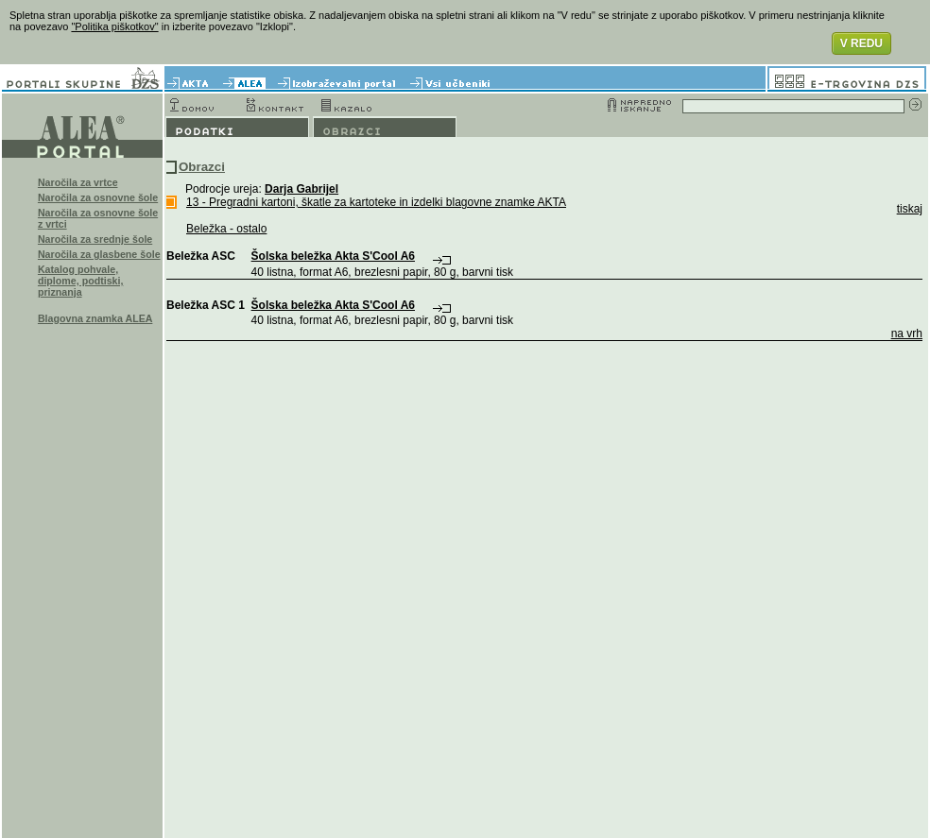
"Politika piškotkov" (114, 26)
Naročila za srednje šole (95, 239)
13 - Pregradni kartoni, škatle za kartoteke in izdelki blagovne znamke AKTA (376, 202)
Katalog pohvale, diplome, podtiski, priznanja (81, 281)
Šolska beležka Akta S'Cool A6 (333, 256)
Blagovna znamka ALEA (95, 318)
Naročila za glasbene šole (99, 254)
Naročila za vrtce (78, 182)
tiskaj (909, 208)
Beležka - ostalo (226, 228)
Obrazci (202, 167)
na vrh (906, 333)
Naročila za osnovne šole (98, 197)
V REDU (861, 43)
